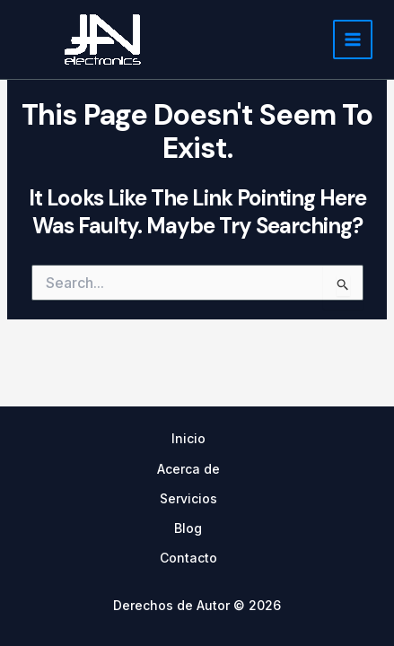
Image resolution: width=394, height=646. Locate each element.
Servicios (188, 498)
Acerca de (188, 468)
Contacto (188, 557)
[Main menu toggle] (352, 39)
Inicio (188, 438)
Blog (188, 528)
